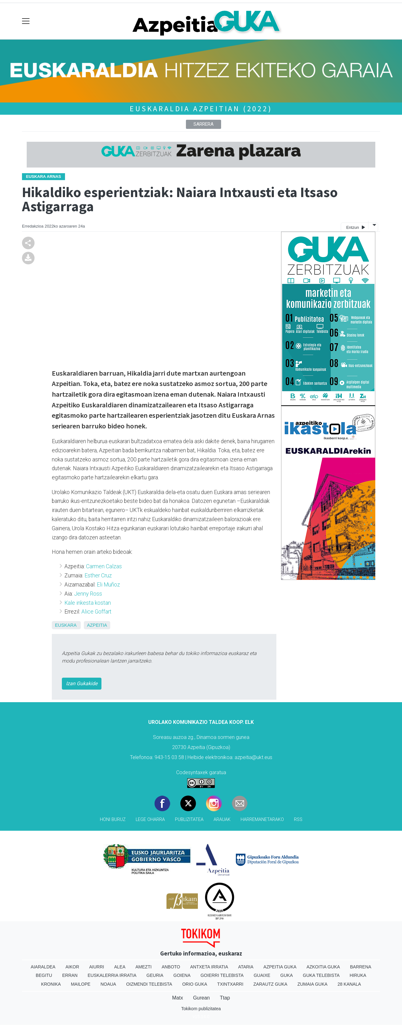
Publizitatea (189, 819)
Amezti (143, 966)
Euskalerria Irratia (112, 975)
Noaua (108, 984)
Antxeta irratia (209, 966)
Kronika (51, 984)
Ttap (225, 997)
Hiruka (358, 975)
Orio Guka (194, 984)
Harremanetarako (262, 819)
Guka (286, 975)
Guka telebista (321, 975)
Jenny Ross (88, 594)
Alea (119, 966)
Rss (298, 819)
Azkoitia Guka (323, 966)
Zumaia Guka (312, 984)
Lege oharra (150, 819)
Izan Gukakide (81, 683)
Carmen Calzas (104, 566)
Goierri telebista (221, 975)
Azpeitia (97, 625)
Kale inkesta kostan (87, 603)
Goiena (181, 975)
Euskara (65, 625)
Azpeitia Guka (279, 966)
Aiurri (96, 966)
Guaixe (262, 975)
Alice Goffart (96, 612)
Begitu (44, 975)
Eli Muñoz (108, 584)
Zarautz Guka (270, 984)
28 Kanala (349, 984)
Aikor (72, 966)
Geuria (154, 975)
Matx (177, 997)
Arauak (222, 819)
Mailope (80, 984)
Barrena (360, 966)
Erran (70, 975)
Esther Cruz (98, 575)
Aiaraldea (43, 966)
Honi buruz (113, 819)
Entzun (355, 227)
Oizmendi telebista (149, 984)
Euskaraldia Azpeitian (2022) (201, 108)
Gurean (201, 997)
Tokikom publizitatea (201, 1008)
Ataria (245, 966)
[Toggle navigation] (26, 21)
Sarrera (203, 124)
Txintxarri (230, 984)
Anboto (171, 966)
